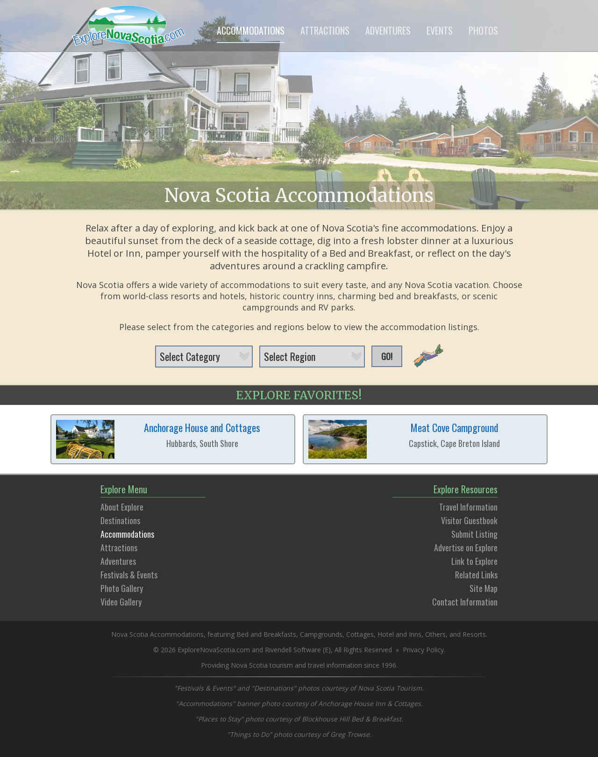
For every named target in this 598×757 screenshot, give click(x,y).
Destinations (120, 520)
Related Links (476, 575)
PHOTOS (483, 30)
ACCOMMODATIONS (251, 30)
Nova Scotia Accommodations (299, 195)
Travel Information (468, 507)
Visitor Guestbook (469, 520)
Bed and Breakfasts (266, 634)
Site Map (484, 588)
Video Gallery (121, 602)
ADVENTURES (388, 30)
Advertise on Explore (466, 547)
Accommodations (127, 534)
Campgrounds (321, 634)
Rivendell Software (293, 649)
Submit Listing (474, 534)
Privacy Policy (423, 649)
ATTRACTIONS (324, 30)
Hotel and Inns (399, 634)
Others (435, 634)
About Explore (121, 507)
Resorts (474, 634)
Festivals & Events (128, 575)
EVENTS (440, 30)
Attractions (118, 547)
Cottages (360, 634)
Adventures (118, 561)
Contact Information (465, 602)
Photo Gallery (121, 588)
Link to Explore (474, 561)
